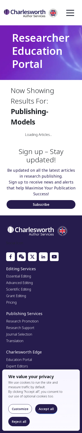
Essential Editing (18, 276)
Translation (14, 340)
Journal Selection (19, 334)
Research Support (20, 327)
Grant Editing (16, 295)
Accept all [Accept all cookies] (46, 409)
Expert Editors (17, 366)
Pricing (11, 302)
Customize (20, 409)
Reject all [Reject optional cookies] (19, 421)
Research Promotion (22, 321)
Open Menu (70, 13)
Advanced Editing (19, 282)
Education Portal (19, 359)
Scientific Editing (18, 289)
